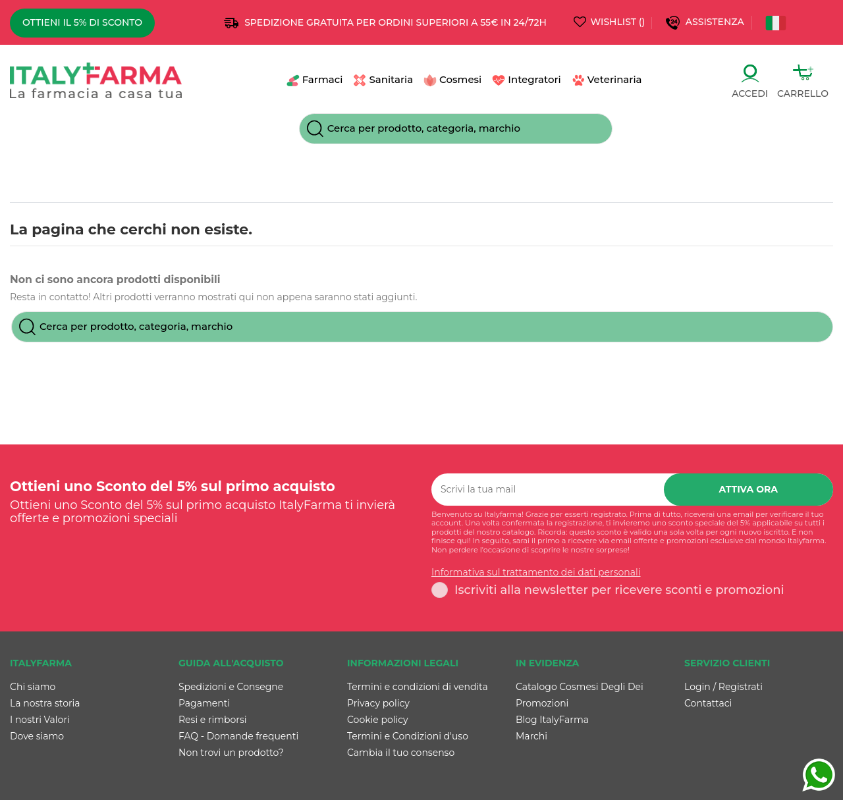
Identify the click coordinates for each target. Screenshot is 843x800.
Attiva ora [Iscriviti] (748, 489)
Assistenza (716, 22)
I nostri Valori (40, 720)
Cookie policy (377, 720)
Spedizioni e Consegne (230, 687)
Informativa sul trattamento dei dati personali (536, 572)
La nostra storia (45, 703)
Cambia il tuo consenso (400, 753)
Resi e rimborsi (212, 720)
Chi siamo (32, 687)
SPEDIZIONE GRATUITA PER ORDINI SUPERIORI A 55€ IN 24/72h (395, 22)
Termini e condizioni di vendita (417, 687)
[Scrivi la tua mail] (547, 489)
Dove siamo (37, 736)
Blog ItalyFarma (552, 720)
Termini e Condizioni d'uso (407, 736)
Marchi (531, 736)
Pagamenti (204, 703)
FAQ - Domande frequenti (238, 736)
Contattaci (708, 703)
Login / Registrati (723, 687)
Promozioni (542, 703)
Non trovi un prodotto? (231, 753)
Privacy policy (378, 703)
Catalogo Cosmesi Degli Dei (579, 687)
